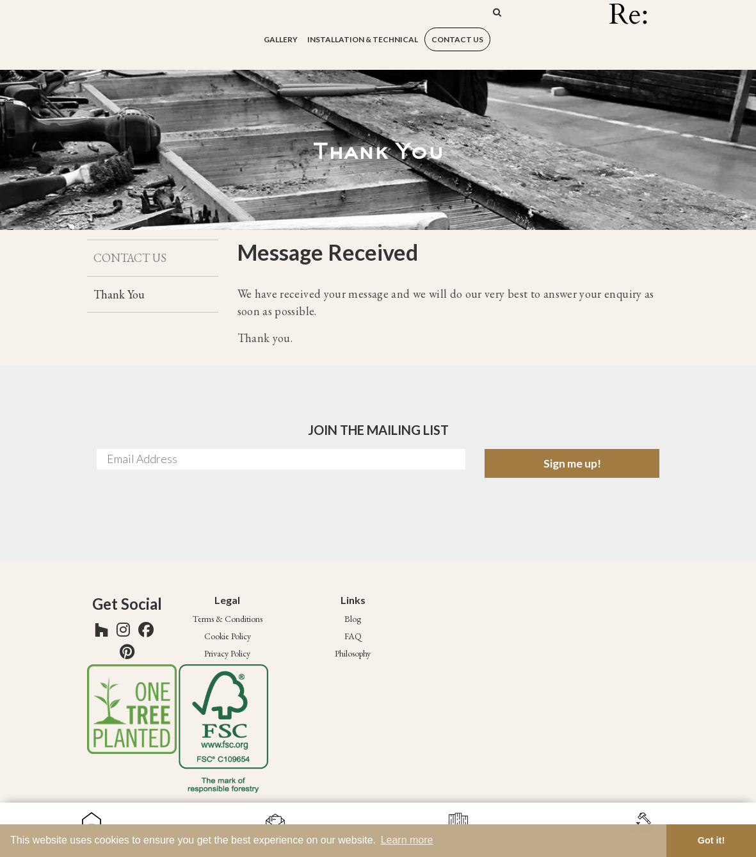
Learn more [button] (407, 840)
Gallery (281, 39)
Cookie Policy (227, 636)
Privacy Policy (227, 653)
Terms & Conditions (227, 618)
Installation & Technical (362, 39)
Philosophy (353, 653)
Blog (352, 618)
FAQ (353, 636)
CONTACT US (457, 39)
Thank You (119, 294)
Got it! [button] (711, 840)
